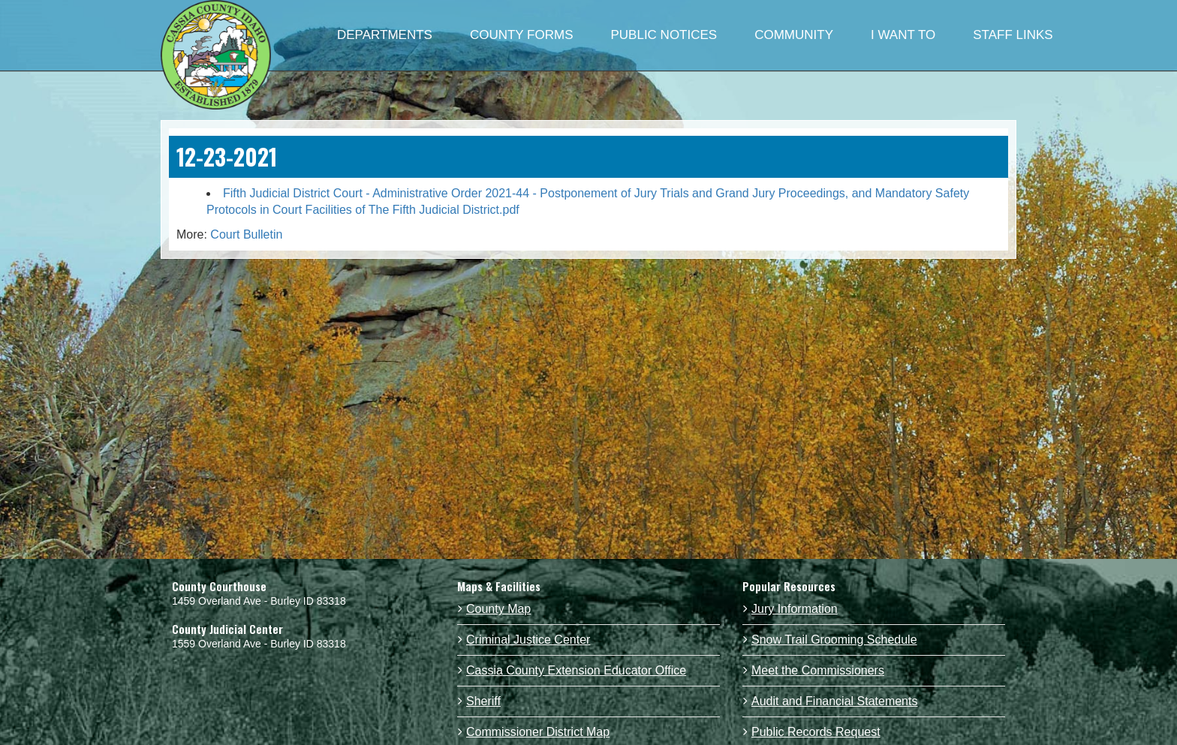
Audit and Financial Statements (834, 701)
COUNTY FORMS (521, 35)
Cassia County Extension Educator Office (576, 670)
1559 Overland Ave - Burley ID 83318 (259, 644)
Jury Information (794, 608)
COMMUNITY (793, 35)
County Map (498, 608)
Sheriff (483, 701)
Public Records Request (815, 731)
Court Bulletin (246, 234)
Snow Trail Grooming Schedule (834, 639)
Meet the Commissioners (817, 670)
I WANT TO (903, 35)
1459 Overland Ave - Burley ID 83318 (259, 601)
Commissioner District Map (538, 731)
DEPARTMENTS (384, 35)
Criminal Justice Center (528, 639)
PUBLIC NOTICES (663, 35)
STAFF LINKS (1012, 35)
